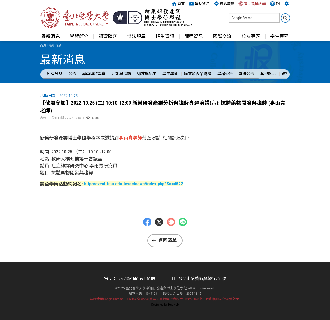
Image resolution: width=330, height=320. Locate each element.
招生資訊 (165, 36)
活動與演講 (121, 73)
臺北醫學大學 (252, 3)
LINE (183, 230)
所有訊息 (54, 73)
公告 (72, 73)
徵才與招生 (146, 73)
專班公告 (246, 73)
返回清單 (167, 240)
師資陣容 (107, 36)
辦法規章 (136, 36)
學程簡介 (79, 36)
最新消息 (50, 36)
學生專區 (279, 36)
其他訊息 (268, 73)
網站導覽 (224, 3)
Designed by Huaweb (165, 304)
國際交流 (222, 36)
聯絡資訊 (199, 3)
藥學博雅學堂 (93, 73)
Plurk (171, 230)
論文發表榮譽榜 (197, 73)
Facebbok (147, 230)
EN (275, 3)
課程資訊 (193, 36)
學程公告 (225, 73)
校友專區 (251, 36)
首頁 (178, 3)
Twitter (159, 230)
